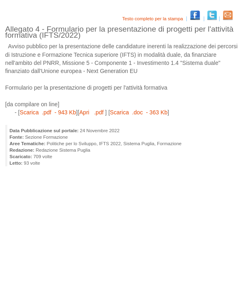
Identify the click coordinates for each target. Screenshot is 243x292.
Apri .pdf (92, 112)
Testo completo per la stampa (153, 18)
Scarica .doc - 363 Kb (138, 112)
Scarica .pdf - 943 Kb (48, 112)
